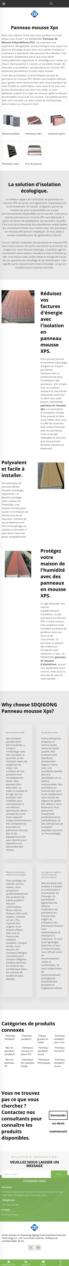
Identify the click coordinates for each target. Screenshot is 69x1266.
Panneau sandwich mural (42, 1051)
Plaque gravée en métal (42, 1039)
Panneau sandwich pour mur (59, 1039)
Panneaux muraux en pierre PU (27, 1051)
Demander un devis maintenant (58, 1116)
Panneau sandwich (9, 1037)
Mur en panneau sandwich (9, 1051)
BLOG (21, 1240)
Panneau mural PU (59, 1049)
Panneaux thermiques (43, 1061)
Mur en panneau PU (9, 1063)
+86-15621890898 (10, 1204)
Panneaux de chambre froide (27, 1063)
